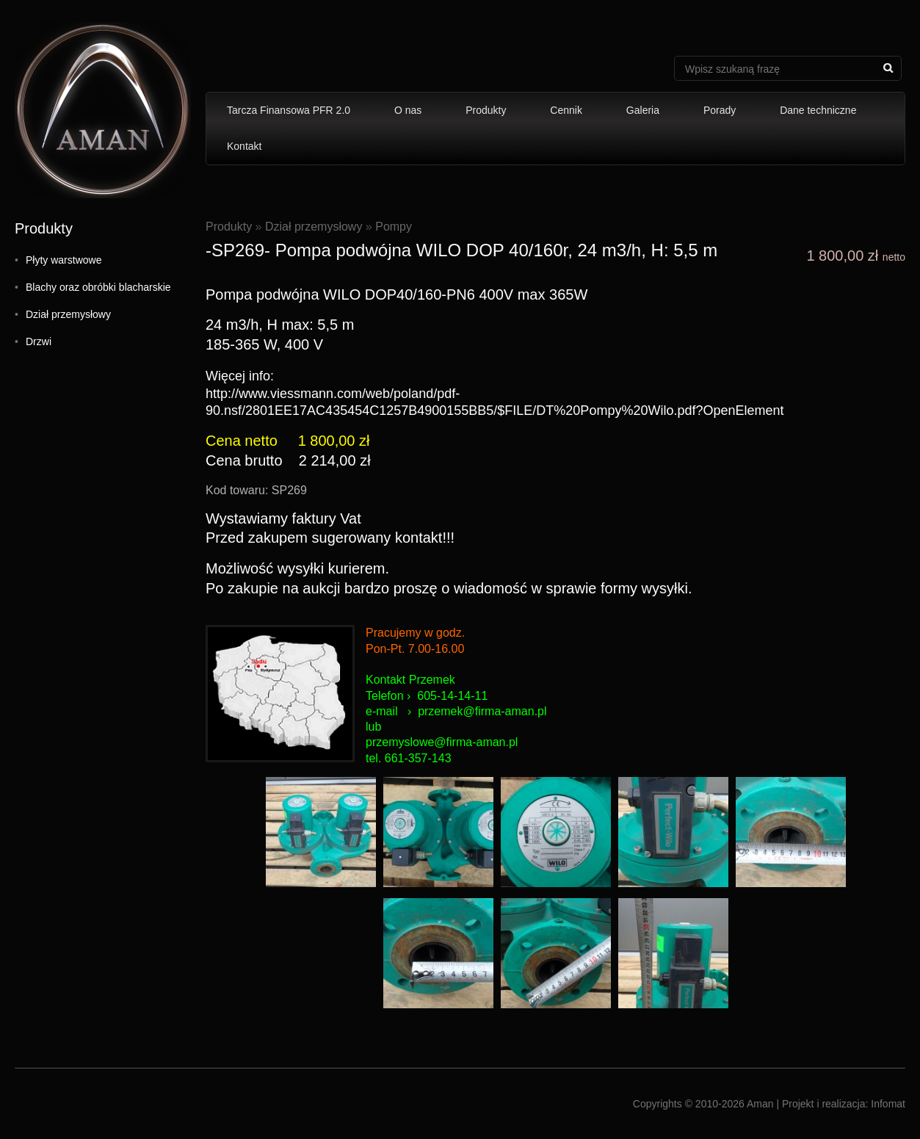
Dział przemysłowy (68, 314)
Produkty (486, 110)
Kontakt (244, 146)
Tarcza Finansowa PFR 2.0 (288, 110)
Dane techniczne (818, 110)
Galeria (642, 110)
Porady (719, 110)
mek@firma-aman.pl (493, 711)
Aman (760, 1104)
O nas (407, 110)
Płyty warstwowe (63, 260)
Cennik (566, 110)
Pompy (393, 226)
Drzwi (38, 341)
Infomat (888, 1104)
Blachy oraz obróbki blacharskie (98, 287)
